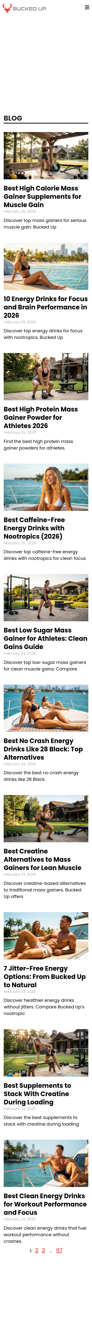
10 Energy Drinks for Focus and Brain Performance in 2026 (46, 307)
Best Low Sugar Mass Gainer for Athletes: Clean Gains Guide (45, 638)
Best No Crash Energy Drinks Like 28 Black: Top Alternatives (43, 749)
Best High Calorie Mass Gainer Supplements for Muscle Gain (42, 196)
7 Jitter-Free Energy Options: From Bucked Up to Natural (45, 976)
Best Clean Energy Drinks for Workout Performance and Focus (45, 1204)
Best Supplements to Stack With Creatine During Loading (37, 1094)
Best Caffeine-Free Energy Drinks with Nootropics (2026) (34, 528)
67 (59, 1250)
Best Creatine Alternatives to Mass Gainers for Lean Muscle (42, 859)
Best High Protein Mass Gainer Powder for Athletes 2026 (41, 417)
